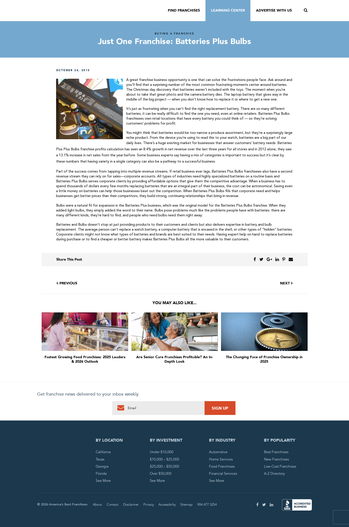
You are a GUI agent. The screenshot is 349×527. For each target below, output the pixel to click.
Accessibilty (167, 504)
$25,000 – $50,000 (164, 466)
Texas (100, 459)
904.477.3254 (207, 504)
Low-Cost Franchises (280, 466)
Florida (101, 473)
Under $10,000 (161, 452)
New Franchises (276, 459)
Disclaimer (131, 504)
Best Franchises (276, 452)
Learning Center (228, 10)
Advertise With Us (274, 10)
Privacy (148, 504)
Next (286, 283)
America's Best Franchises (83, 10)
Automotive (218, 452)
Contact (112, 504)
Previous (66, 283)
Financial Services (223, 473)
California (103, 452)
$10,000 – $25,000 (164, 459)
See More (103, 480)
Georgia (102, 466)
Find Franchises (184, 10)
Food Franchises (222, 466)
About (97, 504)
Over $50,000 (160, 473)
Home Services (221, 459)
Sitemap (186, 504)
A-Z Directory (274, 473)
